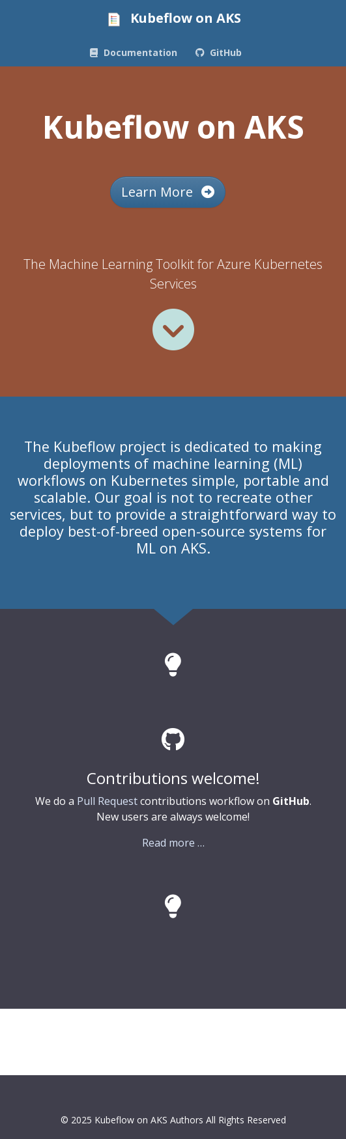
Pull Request (107, 801)
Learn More (167, 192)
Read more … (173, 843)
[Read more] (173, 329)
